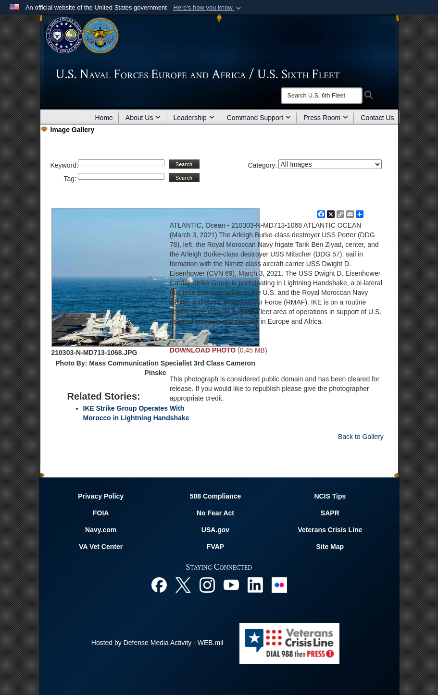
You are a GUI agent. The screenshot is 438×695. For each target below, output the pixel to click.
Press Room (325, 118)
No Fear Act (215, 513)
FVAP (215, 546)
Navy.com (100, 530)
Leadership (193, 118)
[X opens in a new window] (183, 584)
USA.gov (215, 530)
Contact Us (377, 118)
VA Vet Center (101, 546)
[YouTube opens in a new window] (231, 584)
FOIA (101, 513)
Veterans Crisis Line (330, 530)
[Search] (322, 95)
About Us (143, 118)
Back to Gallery (361, 436)
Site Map (330, 546)
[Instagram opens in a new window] (207, 584)
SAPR (330, 513)
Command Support (259, 118)
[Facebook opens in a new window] (159, 584)
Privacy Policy (101, 496)
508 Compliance (215, 496)
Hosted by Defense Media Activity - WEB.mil (157, 642)
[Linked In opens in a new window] (255, 584)
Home (104, 118)
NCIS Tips (330, 496)
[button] (208, 7)
